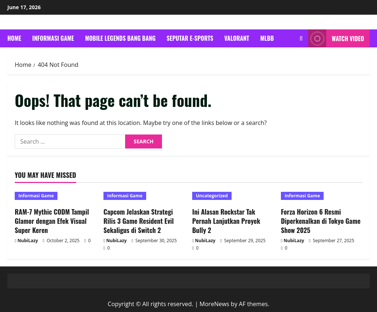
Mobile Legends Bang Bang (120, 38)
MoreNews (214, 304)
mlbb (267, 38)
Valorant (236, 38)
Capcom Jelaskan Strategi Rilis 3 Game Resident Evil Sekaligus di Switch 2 (138, 221)
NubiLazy (28, 240)
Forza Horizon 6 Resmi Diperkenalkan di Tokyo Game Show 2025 (320, 221)
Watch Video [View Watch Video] (336, 38)
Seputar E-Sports (190, 38)
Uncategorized (212, 196)
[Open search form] (301, 38)
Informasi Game (53, 38)
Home (14, 38)
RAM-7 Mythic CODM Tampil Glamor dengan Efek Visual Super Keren (52, 221)
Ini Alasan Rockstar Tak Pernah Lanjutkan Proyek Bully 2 (226, 221)
